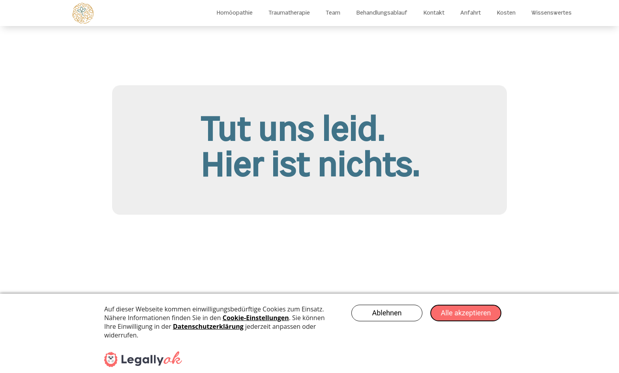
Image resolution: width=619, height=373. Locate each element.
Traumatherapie (289, 13)
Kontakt (434, 13)
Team (333, 13)
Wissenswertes (551, 13)
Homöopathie (234, 13)
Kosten (506, 13)
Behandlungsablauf (381, 13)
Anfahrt (470, 13)
